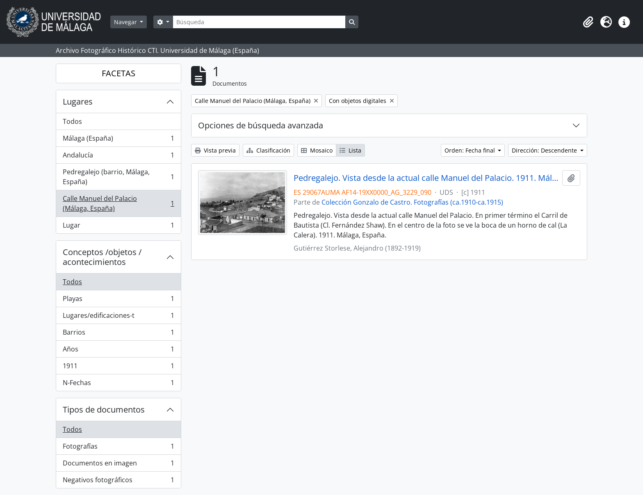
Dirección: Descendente (545, 150)
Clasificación (268, 150)
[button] (588, 22)
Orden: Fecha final (471, 150)
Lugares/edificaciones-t (118, 317)
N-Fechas (118, 384)
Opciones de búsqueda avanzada (260, 125)
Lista (350, 150)
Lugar (118, 226)
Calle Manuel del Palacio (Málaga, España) (118, 203)
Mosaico (317, 150)
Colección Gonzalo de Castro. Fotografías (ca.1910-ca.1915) (412, 202)
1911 (118, 367)
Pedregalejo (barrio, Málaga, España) (118, 176)
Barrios (118, 334)
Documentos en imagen (118, 465)
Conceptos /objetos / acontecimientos (102, 256)
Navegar (126, 22)
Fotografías (118, 448)
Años (118, 351)
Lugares (78, 101)
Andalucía (118, 157)
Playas (118, 300)
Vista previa (215, 150)
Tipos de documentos (104, 409)
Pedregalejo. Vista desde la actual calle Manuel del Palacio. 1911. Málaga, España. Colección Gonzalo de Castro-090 (426, 178)
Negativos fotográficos (118, 481)
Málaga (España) (118, 140)
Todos (72, 121)
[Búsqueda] (259, 22)
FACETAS (118, 73)
